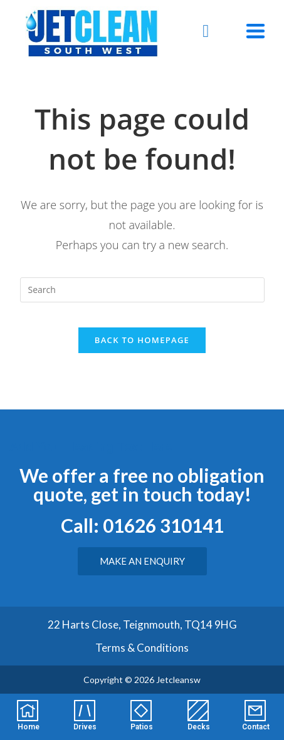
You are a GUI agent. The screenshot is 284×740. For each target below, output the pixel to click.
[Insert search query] (142, 289)
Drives (85, 726)
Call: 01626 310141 (142, 525)
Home (28, 726)
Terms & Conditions (142, 647)
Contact (256, 726)
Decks (198, 726)
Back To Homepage (142, 340)
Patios (141, 726)
